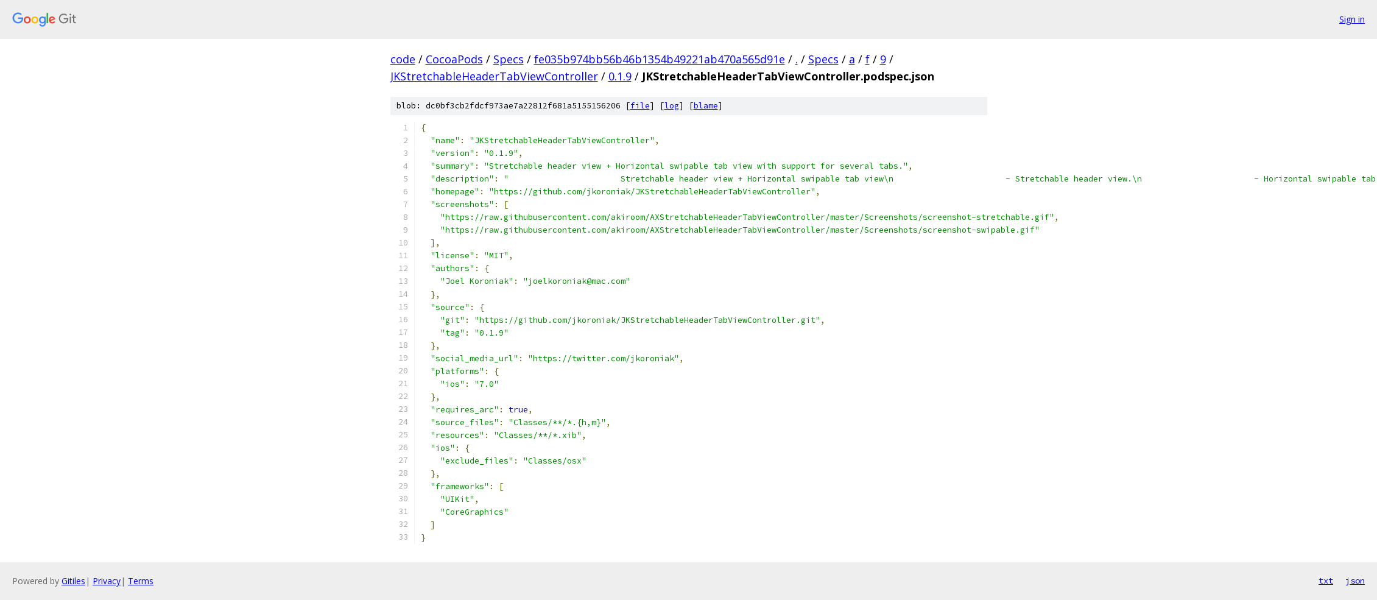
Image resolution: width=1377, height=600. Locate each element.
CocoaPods (454, 59)
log (671, 106)
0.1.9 (620, 76)
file (640, 106)
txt (1326, 580)
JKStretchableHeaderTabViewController (494, 76)
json (1355, 580)
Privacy (107, 581)
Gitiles (73, 581)
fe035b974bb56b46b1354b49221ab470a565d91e (659, 59)
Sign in (1352, 19)
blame (706, 106)
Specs (508, 59)
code (402, 59)
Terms (140, 581)
